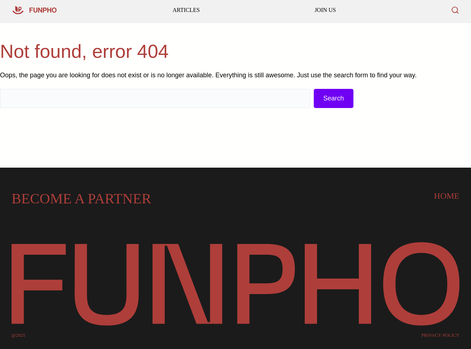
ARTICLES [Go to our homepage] (185, 10)
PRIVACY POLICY (440, 335)
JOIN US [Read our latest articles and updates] (325, 10)
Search (333, 98)
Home (446, 195)
